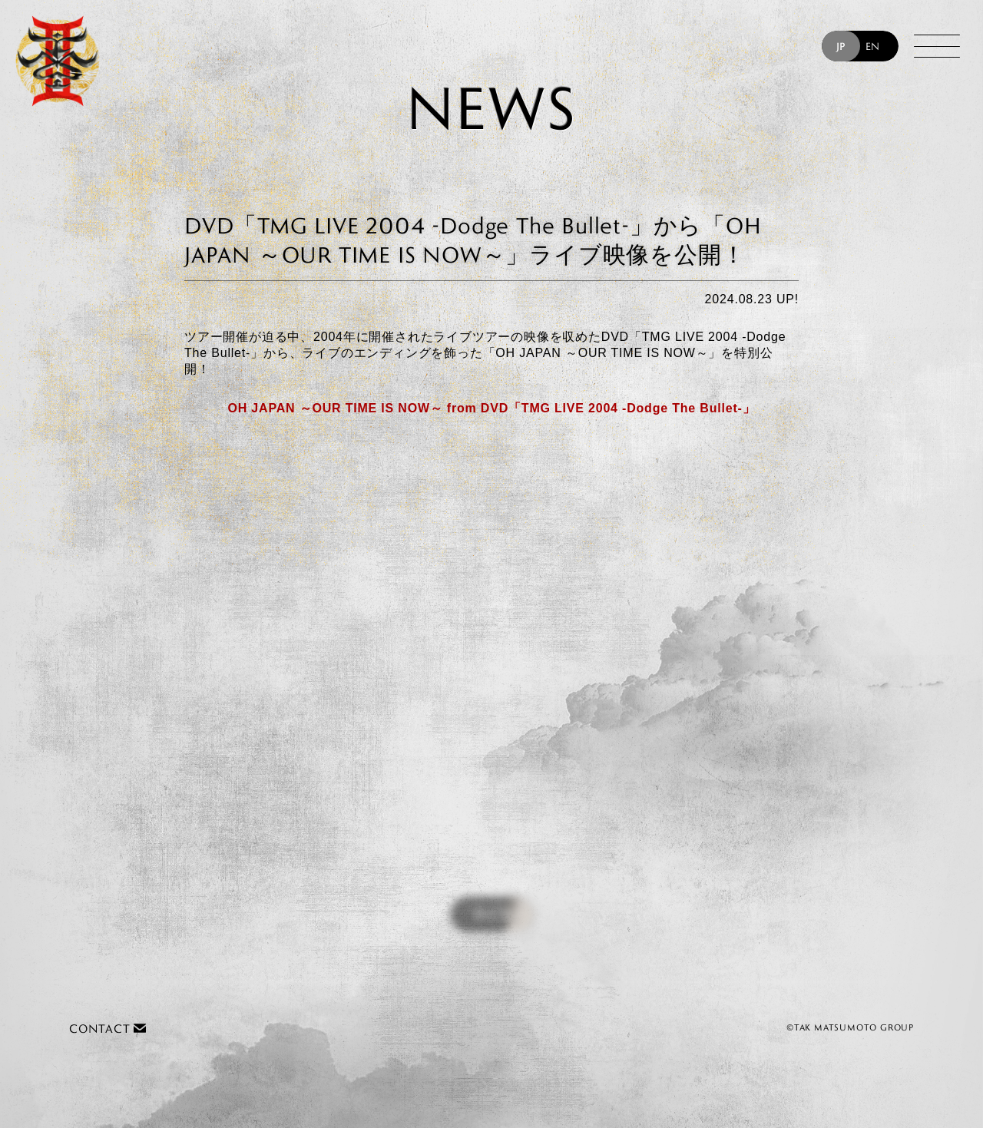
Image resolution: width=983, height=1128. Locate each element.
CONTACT (107, 1028)
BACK (492, 916)
